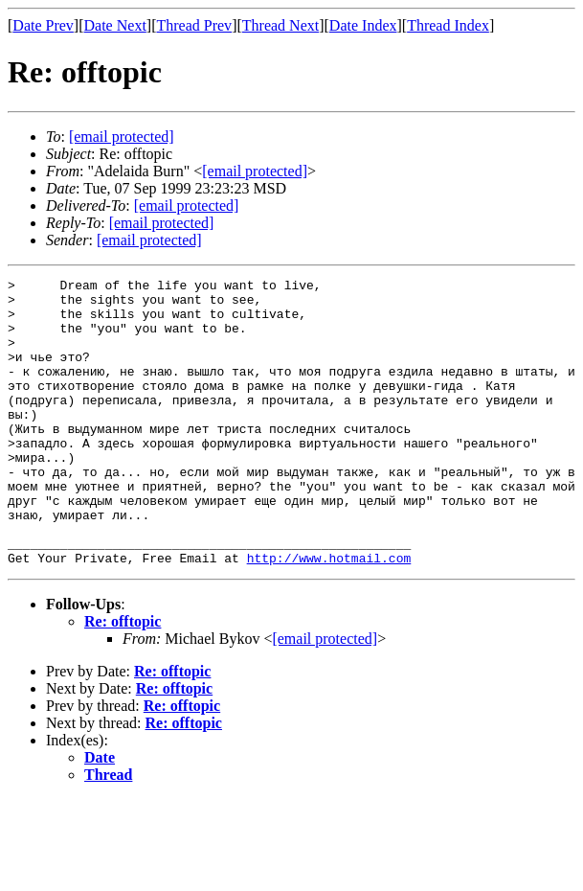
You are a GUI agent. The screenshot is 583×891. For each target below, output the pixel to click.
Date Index (363, 25)
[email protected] (186, 205)
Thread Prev (194, 25)
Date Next (115, 25)
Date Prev (43, 25)
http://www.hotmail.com (329, 615)
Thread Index (448, 25)
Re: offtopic (122, 679)
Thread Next (280, 25)
